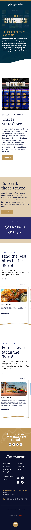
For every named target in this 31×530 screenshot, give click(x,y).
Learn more (5, 313)
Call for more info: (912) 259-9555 (15, 499)
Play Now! (7, 158)
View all (22, 285)
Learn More (7, 212)
